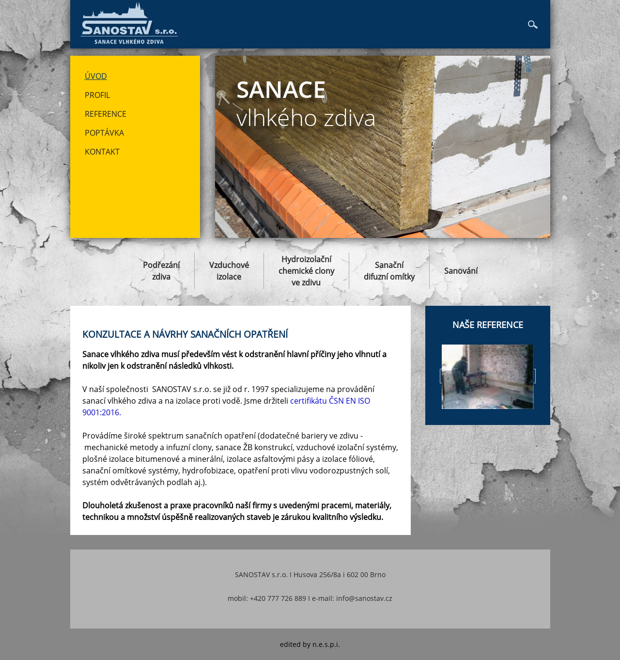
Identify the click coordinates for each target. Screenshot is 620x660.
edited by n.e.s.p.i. (310, 644)
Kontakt (102, 151)
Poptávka (104, 132)
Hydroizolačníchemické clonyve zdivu (306, 271)
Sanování (461, 271)
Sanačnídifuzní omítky (389, 271)
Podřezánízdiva (161, 271)
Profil (97, 95)
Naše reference (487, 324)
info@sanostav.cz (364, 598)
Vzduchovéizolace (229, 271)
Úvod (96, 76)
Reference (105, 114)
